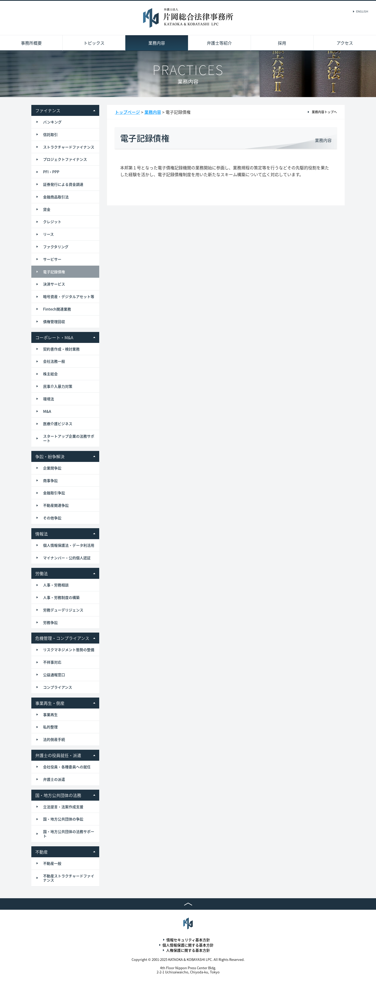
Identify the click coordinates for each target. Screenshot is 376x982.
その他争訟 (52, 517)
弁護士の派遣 (54, 779)
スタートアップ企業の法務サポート (68, 438)
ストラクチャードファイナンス (68, 147)
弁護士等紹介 (219, 43)
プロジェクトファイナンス (65, 159)
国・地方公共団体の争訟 (63, 819)
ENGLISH (362, 11)
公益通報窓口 (54, 674)
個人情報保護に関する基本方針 (188, 945)
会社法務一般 (54, 361)
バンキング (52, 121)
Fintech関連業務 (57, 309)
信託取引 (50, 134)
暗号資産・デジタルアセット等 (68, 296)
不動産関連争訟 (56, 505)
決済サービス (54, 284)
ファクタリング (55, 246)
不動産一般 (52, 863)
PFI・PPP (51, 171)
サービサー (52, 259)
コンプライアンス (57, 687)
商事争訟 (50, 480)
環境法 (48, 398)
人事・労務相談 (56, 584)
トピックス (94, 43)
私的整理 (50, 726)
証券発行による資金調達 (63, 184)
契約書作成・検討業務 (61, 349)
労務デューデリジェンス (63, 609)
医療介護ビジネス (57, 423)
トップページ (127, 112)
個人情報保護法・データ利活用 (68, 545)
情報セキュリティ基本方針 (188, 939)
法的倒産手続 (54, 739)
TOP (188, 904)
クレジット (52, 221)
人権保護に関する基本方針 (188, 950)
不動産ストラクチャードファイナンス (68, 878)
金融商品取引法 (56, 196)
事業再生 (50, 714)
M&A (47, 411)
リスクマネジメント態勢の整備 (68, 649)
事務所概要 (31, 43)
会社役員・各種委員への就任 (67, 766)
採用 (282, 43)
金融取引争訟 (54, 492)
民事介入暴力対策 (57, 386)
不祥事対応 (52, 662)
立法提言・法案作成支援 (63, 806)
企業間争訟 (52, 468)
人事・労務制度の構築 (61, 597)
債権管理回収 (54, 321)
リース (48, 234)
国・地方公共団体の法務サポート (68, 833)
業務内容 (156, 43)
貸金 (46, 209)
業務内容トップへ (324, 112)
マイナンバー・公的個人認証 (67, 557)
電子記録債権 (54, 271)
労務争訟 (50, 622)
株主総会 (50, 373)
